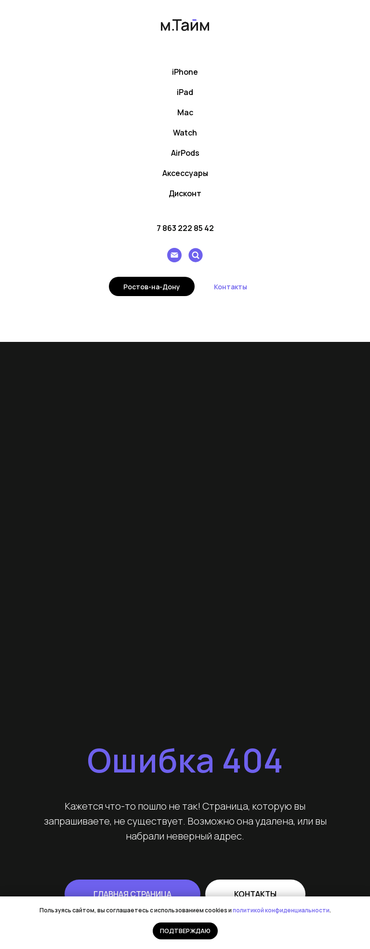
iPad (185, 92)
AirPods (185, 153)
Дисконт (185, 193)
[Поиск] (195, 255)
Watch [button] (185, 132)
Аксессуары (185, 173)
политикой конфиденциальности (281, 910)
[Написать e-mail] (174, 255)
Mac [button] (185, 112)
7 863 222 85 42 (185, 228)
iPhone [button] (185, 72)
